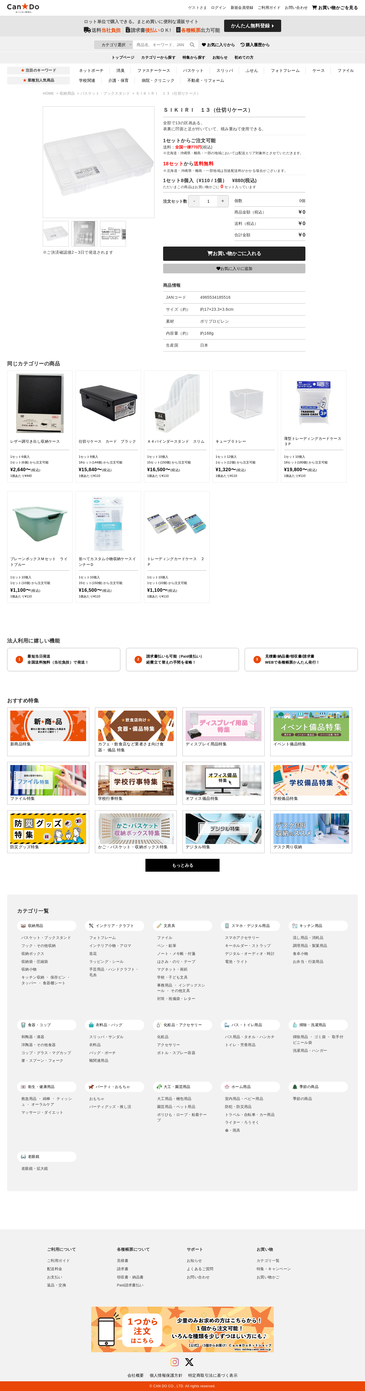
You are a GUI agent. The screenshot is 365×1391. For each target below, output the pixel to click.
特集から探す (194, 59)
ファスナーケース (153, 70)
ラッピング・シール (106, 961)
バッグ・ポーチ (102, 1053)
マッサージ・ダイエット (42, 1112)
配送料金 (54, 1269)
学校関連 (87, 80)
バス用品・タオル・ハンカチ (250, 1037)
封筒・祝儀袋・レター (176, 999)
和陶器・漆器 (32, 1037)
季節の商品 (302, 1099)
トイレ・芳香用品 (240, 1045)
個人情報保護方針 (166, 1375)
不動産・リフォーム (205, 80)
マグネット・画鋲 (172, 969)
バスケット (193, 70)
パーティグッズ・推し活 (110, 1107)
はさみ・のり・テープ (176, 961)
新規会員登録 (242, 9)
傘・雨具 (232, 1130)
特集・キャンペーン (274, 1269)
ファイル (346, 70)
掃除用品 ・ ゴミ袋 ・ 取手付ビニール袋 (318, 1040)
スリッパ (224, 70)
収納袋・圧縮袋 (34, 961)
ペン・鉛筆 (166, 945)
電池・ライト (236, 961)
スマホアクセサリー (242, 938)
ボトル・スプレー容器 (176, 1053)
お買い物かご (268, 1277)
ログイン (218, 9)
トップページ (123, 59)
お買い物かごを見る (335, 8)
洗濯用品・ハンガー (310, 1050)
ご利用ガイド (269, 9)
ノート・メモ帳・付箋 (176, 953)
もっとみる (182, 865)
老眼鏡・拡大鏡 (34, 1168)
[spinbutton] (208, 201)
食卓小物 (300, 953)
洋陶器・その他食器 (38, 1045)
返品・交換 (56, 1285)
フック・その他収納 (38, 945)
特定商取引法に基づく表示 (213, 1375)
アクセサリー (168, 1045)
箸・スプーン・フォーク (42, 1060)
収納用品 (68, 93)
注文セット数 (196, 201)
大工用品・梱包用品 (174, 1099)
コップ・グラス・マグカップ (46, 1053)
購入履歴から (288, 45)
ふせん (252, 70)
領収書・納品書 (130, 1277)
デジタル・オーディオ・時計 (250, 953)
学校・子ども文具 (172, 977)
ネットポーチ (91, 70)
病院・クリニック (158, 80)
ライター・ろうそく (242, 1122)
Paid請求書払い (130, 1285)
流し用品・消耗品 (308, 938)
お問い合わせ (296, 9)
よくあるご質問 (200, 1269)
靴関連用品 (98, 1060)
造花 (93, 953)
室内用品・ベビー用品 (244, 1099)
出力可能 (198, 32)
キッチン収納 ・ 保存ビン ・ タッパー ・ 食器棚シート (46, 980)
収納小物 (29, 969)
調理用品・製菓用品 (310, 945)
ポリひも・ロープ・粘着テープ (182, 1117)
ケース (319, 70)
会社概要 (135, 1375)
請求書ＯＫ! (148, 32)
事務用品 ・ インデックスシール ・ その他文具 (181, 988)
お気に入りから (251, 45)
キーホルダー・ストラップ (248, 945)
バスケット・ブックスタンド (105, 93)
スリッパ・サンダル (106, 1037)
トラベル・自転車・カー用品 (250, 1115)
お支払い (54, 1277)
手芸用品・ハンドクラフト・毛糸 (114, 972)
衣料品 (95, 1045)
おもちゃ (97, 1099)
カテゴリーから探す (158, 59)
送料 (102, 32)
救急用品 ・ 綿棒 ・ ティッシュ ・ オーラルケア (46, 1102)
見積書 (122, 1261)
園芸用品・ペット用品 (176, 1107)
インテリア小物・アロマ (110, 945)
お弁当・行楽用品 (308, 961)
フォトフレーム (285, 70)
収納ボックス (32, 953)
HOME (49, 93)
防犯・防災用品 (238, 1107)
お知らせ (220, 59)
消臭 (120, 70)
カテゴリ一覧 (268, 1261)
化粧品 (163, 1037)
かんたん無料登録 (250, 27)
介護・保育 (118, 80)
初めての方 (244, 59)
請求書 (122, 1269)
